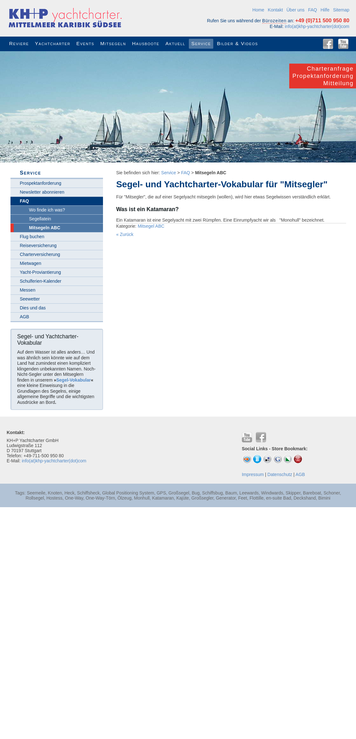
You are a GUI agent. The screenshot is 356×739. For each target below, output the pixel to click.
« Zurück (124, 234)
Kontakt (275, 9)
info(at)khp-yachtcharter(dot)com (317, 26)
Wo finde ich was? (47, 209)
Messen (27, 290)
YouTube (343, 44)
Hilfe (324, 9)
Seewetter (30, 298)
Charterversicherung (40, 254)
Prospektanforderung (40, 183)
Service (168, 172)
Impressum (253, 474)
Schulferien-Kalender (40, 281)
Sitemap (341, 9)
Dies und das (33, 307)
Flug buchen (32, 236)
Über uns (295, 9)
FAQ (312, 9)
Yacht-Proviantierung (40, 272)
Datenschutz (279, 474)
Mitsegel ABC (151, 226)
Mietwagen (30, 263)
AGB (24, 316)
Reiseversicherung (38, 245)
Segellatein (40, 218)
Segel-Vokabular (73, 380)
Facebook (328, 44)
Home (258, 9)
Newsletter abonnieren (42, 192)
